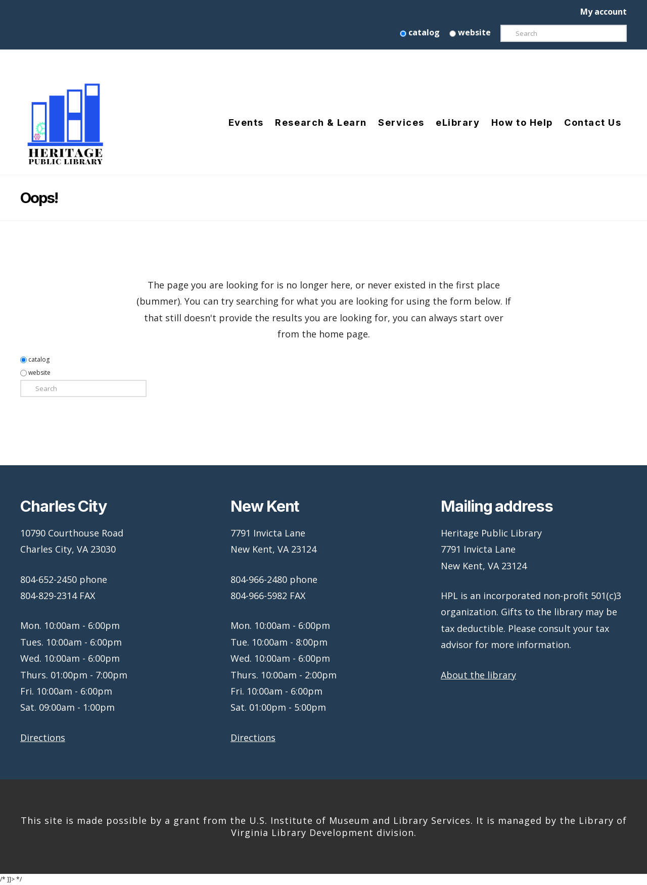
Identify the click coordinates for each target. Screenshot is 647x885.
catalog (420, 32)
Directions (42, 737)
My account (603, 11)
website (470, 32)
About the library (478, 675)
